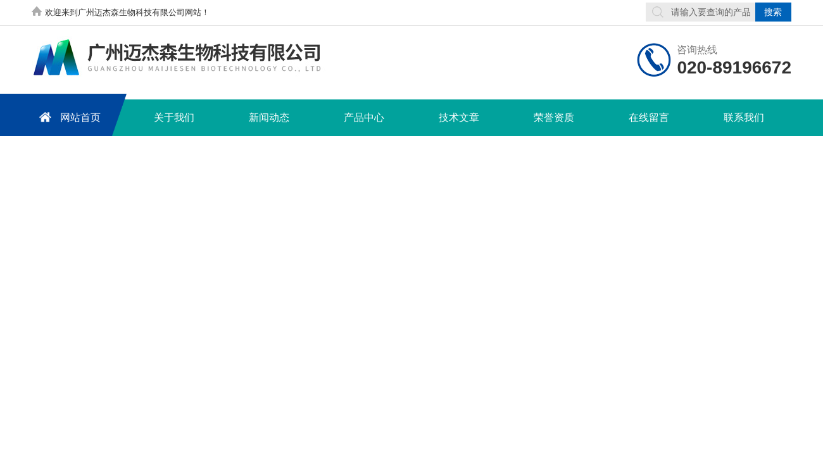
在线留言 (649, 117)
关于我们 (174, 117)
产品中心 (364, 117)
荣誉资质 (554, 117)
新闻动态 (269, 117)
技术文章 (459, 117)
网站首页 (68, 117)
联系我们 (744, 117)
